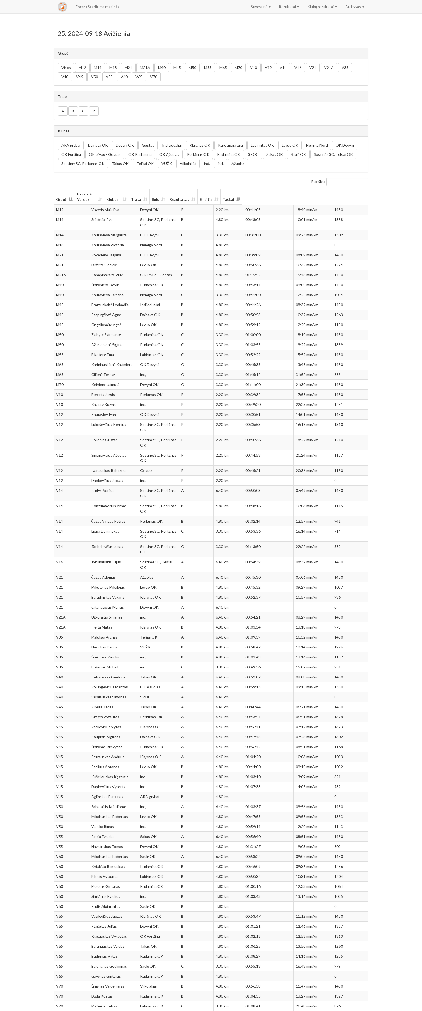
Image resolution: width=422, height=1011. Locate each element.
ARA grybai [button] (70, 145)
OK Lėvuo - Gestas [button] (105, 154)
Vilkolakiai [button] (188, 163)
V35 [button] (345, 67)
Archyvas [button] (354, 6)
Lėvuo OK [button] (290, 145)
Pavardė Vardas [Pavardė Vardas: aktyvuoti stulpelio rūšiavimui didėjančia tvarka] (98, 194)
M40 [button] (162, 67)
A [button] (62, 111)
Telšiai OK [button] (145, 163)
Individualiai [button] (172, 145)
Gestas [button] (148, 145)
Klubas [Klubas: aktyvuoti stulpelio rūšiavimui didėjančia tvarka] (153, 194)
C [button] (83, 111)
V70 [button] (153, 76)
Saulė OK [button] (298, 154)
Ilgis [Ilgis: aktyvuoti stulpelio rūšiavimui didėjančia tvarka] (242, 194)
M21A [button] (145, 67)
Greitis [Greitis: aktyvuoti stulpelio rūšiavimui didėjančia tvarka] (310, 194)
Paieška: (339, 182)
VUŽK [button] (166, 163)
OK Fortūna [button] (71, 154)
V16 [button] (297, 67)
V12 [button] (268, 67)
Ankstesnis (325, 1004)
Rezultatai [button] (289, 6)
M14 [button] (97, 67)
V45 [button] (79, 76)
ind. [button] (221, 163)
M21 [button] (128, 67)
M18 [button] (113, 67)
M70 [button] (238, 67)
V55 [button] (109, 76)
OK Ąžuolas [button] (169, 154)
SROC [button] (253, 154)
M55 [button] (208, 67)
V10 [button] (253, 67)
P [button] (94, 111)
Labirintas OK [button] (262, 145)
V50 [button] (94, 76)
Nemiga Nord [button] (317, 145)
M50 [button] (192, 67)
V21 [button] (312, 67)
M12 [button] (82, 67)
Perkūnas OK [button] (198, 154)
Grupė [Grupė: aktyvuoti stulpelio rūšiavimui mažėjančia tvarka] (61, 194)
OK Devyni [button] (345, 145)
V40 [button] (64, 76)
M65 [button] (223, 67)
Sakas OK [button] (274, 154)
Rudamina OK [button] (228, 154)
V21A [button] (329, 67)
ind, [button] (207, 163)
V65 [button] (138, 76)
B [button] (73, 111)
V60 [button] (124, 76)
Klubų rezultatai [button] (322, 6)
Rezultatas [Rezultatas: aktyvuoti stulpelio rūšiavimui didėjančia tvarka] (273, 194)
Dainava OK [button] (98, 145)
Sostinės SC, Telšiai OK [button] (333, 154)
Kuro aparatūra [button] (230, 145)
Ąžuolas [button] (238, 163)
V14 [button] (283, 67)
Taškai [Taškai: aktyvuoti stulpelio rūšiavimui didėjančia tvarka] (346, 194)
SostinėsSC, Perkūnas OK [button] (82, 163)
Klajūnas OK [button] (199, 145)
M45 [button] (177, 67)
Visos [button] (66, 67)
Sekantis (357, 1004)
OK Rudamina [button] (140, 154)
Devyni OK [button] (125, 145)
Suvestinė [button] (261, 6)
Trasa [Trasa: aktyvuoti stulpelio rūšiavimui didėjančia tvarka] (216, 194)
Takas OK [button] (120, 163)
